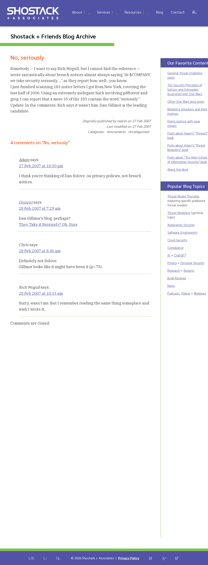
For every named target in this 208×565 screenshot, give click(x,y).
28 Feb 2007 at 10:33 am (41, 293)
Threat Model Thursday (183, 196)
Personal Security (192, 263)
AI (168, 255)
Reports (189, 270)
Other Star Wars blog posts (185, 101)
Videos (185, 293)
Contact (178, 12)
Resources (133, 12)
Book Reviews (176, 278)
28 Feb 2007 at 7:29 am (40, 208)
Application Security (181, 225)
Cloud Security (177, 240)
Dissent (26, 202)
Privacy (172, 263)
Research (173, 270)
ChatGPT (180, 255)
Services (103, 12)
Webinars (200, 293)
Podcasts (173, 293)
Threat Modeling (178, 213)
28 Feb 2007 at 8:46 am (40, 250)
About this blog (177, 169)
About (77, 12)
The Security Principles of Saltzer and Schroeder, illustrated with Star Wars (184, 89)
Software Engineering (182, 232)
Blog (159, 12)
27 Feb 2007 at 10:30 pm (41, 165)
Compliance (175, 247)
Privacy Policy (128, 558)
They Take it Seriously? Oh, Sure (48, 224)
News (171, 286)
